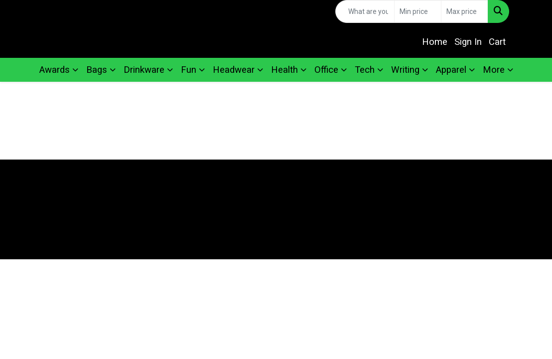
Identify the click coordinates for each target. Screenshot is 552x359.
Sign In (468, 41)
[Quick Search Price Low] (417, 11)
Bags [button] (96, 69)
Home (434, 41)
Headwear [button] (234, 69)
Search (345, 188)
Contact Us (345, 174)
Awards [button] (54, 69)
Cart (497, 41)
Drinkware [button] (144, 69)
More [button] (494, 69)
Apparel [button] (451, 69)
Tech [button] (365, 69)
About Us (207, 188)
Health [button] (284, 69)
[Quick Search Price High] (464, 11)
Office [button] (326, 69)
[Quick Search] (365, 11)
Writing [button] (405, 69)
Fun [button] (188, 69)
